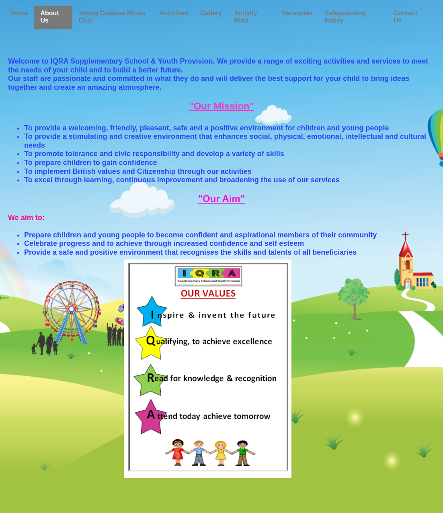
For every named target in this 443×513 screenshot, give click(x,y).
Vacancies (296, 13)
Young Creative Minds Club (112, 17)
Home (19, 13)
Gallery (211, 13)
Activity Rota (245, 17)
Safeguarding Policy (345, 17)
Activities (174, 13)
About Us (49, 17)
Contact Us (406, 17)
